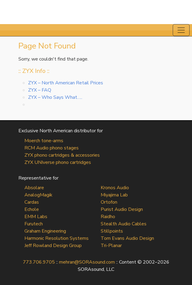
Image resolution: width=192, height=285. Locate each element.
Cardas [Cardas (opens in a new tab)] (31, 202)
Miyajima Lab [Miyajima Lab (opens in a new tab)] (114, 195)
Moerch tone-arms (43, 140)
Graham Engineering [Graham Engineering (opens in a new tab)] (45, 231)
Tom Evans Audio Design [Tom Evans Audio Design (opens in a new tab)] (127, 238)
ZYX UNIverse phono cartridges (57, 162)
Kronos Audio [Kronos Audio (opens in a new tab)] (115, 187)
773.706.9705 (39, 262)
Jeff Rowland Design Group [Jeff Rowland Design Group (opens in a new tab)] (53, 245)
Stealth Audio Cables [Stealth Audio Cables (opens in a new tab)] (123, 224)
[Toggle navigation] (181, 30)
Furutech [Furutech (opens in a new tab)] (33, 224)
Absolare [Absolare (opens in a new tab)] (34, 187)
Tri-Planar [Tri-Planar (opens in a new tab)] (111, 245)
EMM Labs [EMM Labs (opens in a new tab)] (35, 216)
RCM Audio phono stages (51, 148)
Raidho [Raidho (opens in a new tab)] (108, 216)
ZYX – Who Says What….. (55, 97)
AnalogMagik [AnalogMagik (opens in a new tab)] (38, 195)
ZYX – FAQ (39, 90)
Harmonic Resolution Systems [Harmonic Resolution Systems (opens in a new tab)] (56, 238)
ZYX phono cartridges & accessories (62, 155)
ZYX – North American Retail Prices (65, 83)
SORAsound (96, 12)
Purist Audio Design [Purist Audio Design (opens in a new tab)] (122, 209)
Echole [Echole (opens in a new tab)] (31, 209)
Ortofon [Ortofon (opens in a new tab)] (109, 202)
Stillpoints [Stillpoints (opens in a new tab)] (112, 231)
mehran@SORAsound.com (87, 262)
